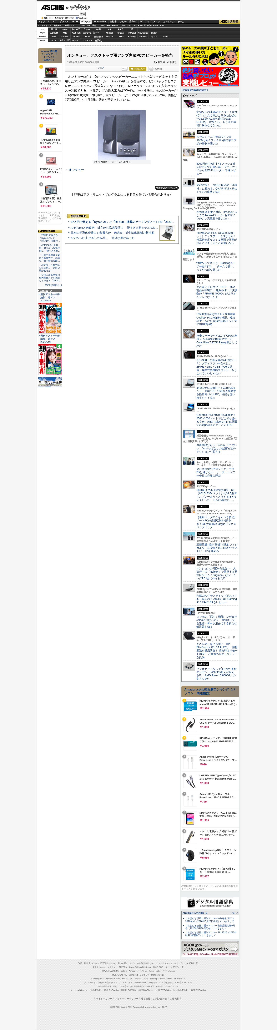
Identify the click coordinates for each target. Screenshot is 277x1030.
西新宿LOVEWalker (129, 990)
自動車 (113, 21)
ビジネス (63, 21)
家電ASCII (69, 25)
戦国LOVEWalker (198, 990)
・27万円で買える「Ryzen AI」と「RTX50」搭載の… (49, 238)
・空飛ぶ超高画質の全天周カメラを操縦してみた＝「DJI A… (50, 278)
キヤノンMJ (65, 40)
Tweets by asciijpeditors (194, 89)
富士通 (54, 29)
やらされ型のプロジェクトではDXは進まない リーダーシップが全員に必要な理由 (215, 472)
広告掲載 (174, 998)
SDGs (140, 25)
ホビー (123, 21)
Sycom (87, 29)
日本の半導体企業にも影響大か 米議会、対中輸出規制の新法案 (112, 232)
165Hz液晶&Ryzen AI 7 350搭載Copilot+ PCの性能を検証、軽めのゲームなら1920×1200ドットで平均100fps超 (216, 319)
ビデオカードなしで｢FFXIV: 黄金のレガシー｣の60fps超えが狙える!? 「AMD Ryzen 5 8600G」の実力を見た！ (216, 673)
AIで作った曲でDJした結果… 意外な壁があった (103, 237)
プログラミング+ (128, 25)
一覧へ (233, 913)
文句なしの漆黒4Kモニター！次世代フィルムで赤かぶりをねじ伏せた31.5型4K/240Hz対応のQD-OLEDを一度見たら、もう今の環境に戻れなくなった (216, 118)
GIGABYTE (87, 33)
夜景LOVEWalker (146, 990)
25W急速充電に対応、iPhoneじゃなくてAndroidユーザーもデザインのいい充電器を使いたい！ (216, 215)
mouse (65, 29)
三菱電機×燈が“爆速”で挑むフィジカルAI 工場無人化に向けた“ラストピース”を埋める (217, 548)
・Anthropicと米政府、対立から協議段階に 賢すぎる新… (49, 248)
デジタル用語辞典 (134, 986)
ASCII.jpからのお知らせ (195, 913)
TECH (75, 21)
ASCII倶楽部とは (53, 285)
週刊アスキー (98, 25)
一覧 (124, 69)
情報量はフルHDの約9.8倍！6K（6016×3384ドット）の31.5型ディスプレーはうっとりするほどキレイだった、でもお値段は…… (216, 495)
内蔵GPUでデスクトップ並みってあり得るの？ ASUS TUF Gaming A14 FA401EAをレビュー (216, 599)
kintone (76, 37)
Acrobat (65, 37)
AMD (65, 33)
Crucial (121, 33)
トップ (41, 21)
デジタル (78, 7)
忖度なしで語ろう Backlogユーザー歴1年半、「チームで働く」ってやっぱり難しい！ (216, 266)
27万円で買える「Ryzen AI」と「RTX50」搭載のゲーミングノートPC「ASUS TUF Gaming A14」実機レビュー (144, 222)
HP (132, 29)
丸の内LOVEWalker (181, 990)
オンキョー (76, 169)
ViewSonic (143, 33)
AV (141, 21)
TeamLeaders (112, 25)
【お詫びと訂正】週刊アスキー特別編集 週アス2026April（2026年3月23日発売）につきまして (209, 920)
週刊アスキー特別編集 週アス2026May (50, 297)
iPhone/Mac (100, 21)
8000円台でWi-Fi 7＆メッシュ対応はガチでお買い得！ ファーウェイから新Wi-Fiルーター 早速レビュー (217, 168)
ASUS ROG (76, 33)
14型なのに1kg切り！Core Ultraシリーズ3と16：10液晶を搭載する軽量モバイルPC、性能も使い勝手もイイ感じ (216, 392)
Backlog (132, 37)
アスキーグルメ (83, 25)
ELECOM (54, 33)
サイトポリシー (104, 998)
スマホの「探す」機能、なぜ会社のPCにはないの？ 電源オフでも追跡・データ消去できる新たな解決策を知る (216, 621)
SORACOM (127, 979)
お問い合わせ (160, 998)
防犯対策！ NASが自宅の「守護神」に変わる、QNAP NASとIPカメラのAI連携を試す (216, 188)
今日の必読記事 (104, 986)
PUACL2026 (158, 25)
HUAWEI (132, 33)
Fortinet (143, 37)
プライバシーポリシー (126, 998)
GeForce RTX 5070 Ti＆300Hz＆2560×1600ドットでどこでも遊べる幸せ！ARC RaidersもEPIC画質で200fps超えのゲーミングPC (216, 419)
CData (120, 37)
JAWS (53, 37)
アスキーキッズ (44, 25)
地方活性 (148, 25)
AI (49, 21)
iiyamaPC (76, 29)
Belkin (154, 33)
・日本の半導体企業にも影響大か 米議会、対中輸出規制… (49, 258)
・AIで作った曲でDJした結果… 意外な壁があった (49, 268)
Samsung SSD (97, 979)
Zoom (165, 37)
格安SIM (57, 25)
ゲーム (181, 22)
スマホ (156, 21)
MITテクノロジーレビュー (167, 986)
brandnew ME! (99, 40)
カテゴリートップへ (167, 188)
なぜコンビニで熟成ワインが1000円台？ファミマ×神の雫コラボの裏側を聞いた (216, 140)
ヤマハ (154, 37)
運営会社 (145, 998)
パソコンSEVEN (98, 29)
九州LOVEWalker (163, 990)
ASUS (120, 29)
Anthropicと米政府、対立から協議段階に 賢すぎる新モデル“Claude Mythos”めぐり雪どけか (131, 227)
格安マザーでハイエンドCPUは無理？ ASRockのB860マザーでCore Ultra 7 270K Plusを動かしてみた (217, 340)
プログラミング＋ (156, 983)
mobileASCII (149, 986)
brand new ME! (157, 975)
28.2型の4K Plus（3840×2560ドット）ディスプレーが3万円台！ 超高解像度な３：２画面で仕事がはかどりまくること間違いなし (216, 237)
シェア (101, 68)
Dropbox (109, 37)
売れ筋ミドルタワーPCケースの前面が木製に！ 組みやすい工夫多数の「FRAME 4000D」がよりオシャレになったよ (217, 292)
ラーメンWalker (77, 990)
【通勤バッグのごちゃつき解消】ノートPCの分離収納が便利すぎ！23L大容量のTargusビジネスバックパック (216, 522)
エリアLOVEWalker (94, 990)
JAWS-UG (114, 971)
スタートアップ (168, 22)
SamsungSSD (96, 32)
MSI (109, 29)
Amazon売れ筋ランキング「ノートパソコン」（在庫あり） (49, 55)
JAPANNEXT (76, 40)
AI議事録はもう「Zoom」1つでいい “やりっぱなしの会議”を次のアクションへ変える (216, 448)
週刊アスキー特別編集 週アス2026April (50, 338)
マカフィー (54, 40)
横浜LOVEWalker (111, 990)
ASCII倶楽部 (229, 22)
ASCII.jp (52, 7)
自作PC (133, 21)
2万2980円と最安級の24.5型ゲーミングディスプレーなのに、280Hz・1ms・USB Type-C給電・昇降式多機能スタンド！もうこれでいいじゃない (216, 367)
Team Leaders (140, 983)
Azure (87, 37)
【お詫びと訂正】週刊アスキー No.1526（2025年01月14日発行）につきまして (211, 934)
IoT (55, 21)
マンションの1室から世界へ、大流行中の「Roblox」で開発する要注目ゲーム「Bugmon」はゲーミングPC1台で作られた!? (216, 573)
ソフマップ (87, 40)
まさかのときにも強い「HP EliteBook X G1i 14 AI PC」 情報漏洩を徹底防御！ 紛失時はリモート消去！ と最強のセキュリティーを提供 (217, 650)
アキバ (148, 21)
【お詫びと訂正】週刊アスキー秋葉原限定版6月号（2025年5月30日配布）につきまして (210, 927)
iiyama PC (133, 967)
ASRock (109, 33)
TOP (80, 963)
